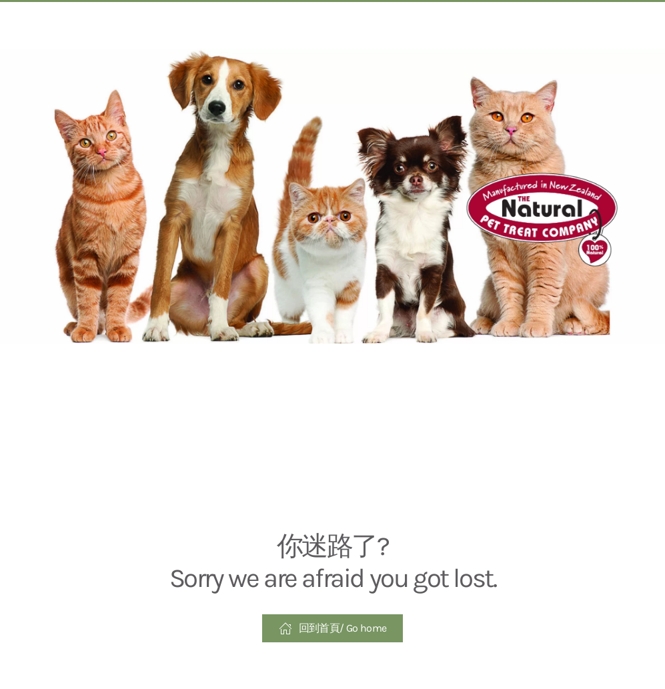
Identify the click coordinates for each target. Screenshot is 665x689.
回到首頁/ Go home (333, 628)
